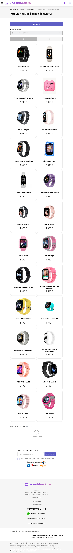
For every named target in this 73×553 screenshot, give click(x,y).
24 (24, 426)
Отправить (50, 454)
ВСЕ (30, 426)
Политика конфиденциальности (42, 537)
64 (27, 426)
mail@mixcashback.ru (36, 523)
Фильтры (36, 24)
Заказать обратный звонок (36, 518)
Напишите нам (38, 513)
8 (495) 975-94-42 (36, 509)
